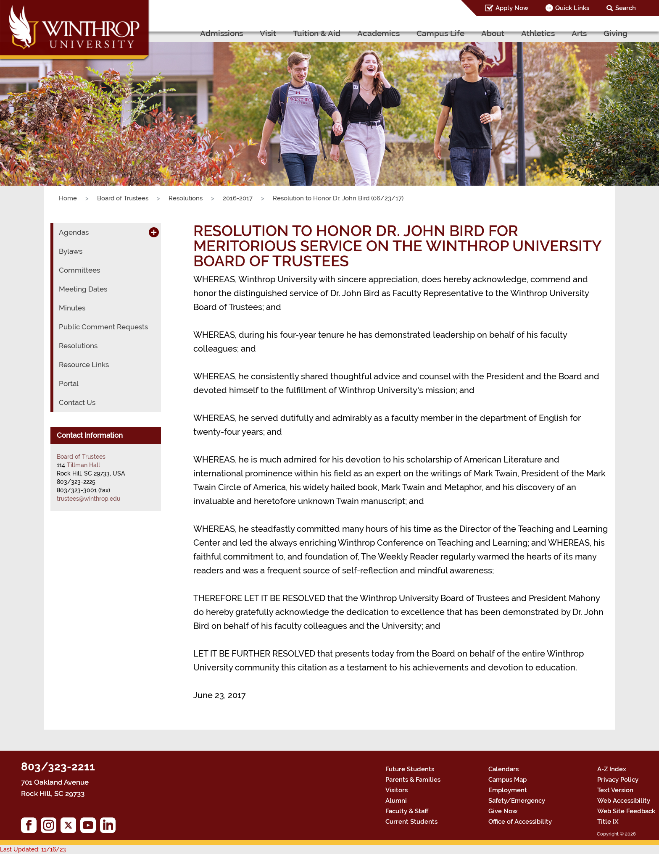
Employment (507, 790)
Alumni (396, 800)
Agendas (74, 232)
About (492, 33)
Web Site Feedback (626, 811)
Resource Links (84, 364)
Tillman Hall (83, 465)
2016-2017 (238, 198)
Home (68, 198)
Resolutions (186, 198)
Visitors (396, 790)
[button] (49, 102)
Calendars (503, 769)
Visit (268, 33)
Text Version (615, 790)
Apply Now (512, 8)
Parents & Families (412, 779)
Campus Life (440, 33)
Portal (69, 383)
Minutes (72, 308)
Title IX (608, 821)
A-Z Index (611, 769)
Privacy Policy (617, 779)
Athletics (538, 33)
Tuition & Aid (316, 33)
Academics (378, 33)
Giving (615, 33)
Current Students (411, 821)
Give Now (502, 811)
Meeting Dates (83, 289)
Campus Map (507, 779)
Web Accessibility (623, 800)
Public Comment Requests (103, 327)
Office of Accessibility (520, 821)
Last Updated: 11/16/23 (33, 849)
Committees (79, 270)
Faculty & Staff (406, 811)
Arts (579, 33)
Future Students (409, 769)
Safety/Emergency (516, 800)
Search (625, 8)
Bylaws (70, 251)
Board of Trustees (122, 198)
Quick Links (572, 8)
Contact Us (77, 402)
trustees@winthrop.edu (88, 498)
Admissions (221, 33)
